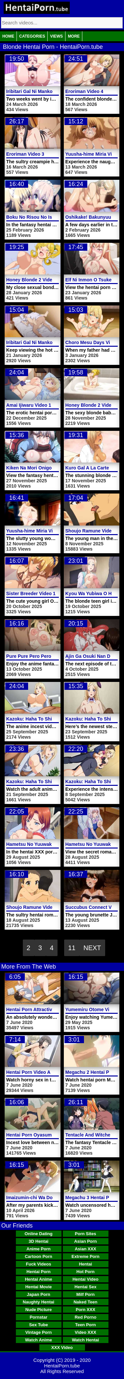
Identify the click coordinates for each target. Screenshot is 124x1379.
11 (71, 947)
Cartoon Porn (38, 1256)
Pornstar (38, 1317)
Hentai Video (85, 1279)
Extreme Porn (85, 1256)
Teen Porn (85, 1324)
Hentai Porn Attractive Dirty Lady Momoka (52, 1009)
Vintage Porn (38, 1332)
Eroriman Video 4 (84, 91)
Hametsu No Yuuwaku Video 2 (39, 844)
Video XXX (85, 1332)
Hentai (85, 1264)
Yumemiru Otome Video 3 (93, 1009)
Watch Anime (38, 1339)
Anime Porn (38, 1248)
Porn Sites (85, 1233)
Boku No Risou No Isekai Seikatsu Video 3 (52, 217)
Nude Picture (38, 1309)
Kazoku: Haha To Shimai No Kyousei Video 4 (55, 781)
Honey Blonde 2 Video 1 (91, 405)
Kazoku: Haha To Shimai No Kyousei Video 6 (55, 719)
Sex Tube (38, 1324)
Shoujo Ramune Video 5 (32, 907)
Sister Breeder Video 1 (31, 593)
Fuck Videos (38, 1264)
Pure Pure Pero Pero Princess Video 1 (48, 656)
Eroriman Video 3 (25, 154)
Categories (32, 36)
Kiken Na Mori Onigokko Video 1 (41, 467)
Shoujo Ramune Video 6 (91, 530)
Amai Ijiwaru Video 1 (28, 405)
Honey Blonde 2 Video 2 (32, 279)
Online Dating (38, 1233)
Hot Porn (85, 1271)
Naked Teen (85, 1301)
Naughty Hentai (38, 1301)
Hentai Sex (85, 1286)
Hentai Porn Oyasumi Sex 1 (36, 1135)
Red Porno (86, 1317)
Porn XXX (85, 1309)
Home (8, 36)
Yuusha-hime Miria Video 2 (35, 530)
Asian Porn (85, 1241)
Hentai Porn (38, 1271)
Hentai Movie (38, 1286)
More (74, 36)
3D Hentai (39, 1241)
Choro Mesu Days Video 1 (93, 342)
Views (56, 36)
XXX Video (62, 1347)
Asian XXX (85, 1248)
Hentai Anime (38, 1279)
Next (92, 947)
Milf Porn (85, 1294)
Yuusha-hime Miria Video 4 (94, 154)
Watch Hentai (85, 1339)
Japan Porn (38, 1294)
